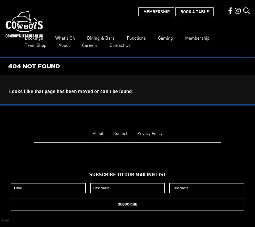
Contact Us (120, 45)
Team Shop (35, 45)
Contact (120, 133)
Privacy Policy (149, 133)
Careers (90, 45)
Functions (136, 38)
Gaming (165, 38)
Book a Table (194, 11)
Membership (156, 11)
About (64, 45)
